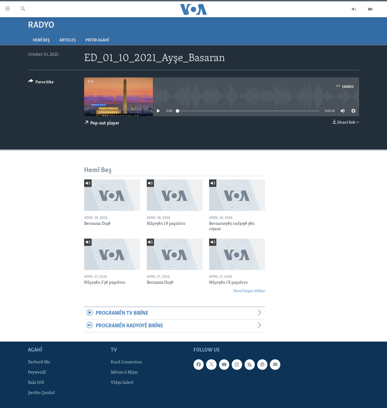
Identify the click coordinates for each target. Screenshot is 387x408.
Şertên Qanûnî (41, 393)
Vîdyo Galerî (122, 383)
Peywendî (37, 373)
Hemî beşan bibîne (249, 291)
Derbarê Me (39, 362)
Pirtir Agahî (97, 40)
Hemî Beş (41, 40)
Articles (67, 40)
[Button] (40, 82)
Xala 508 (36, 383)
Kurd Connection (126, 362)
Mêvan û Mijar (124, 373)
